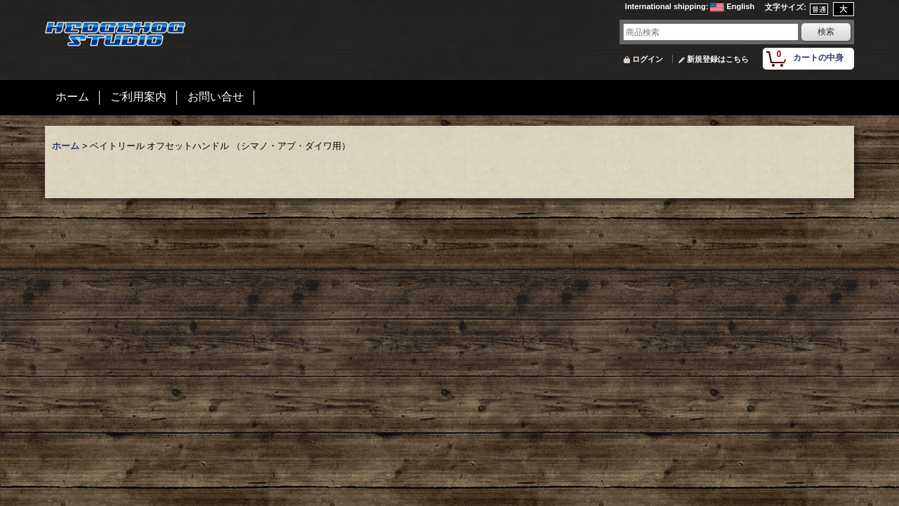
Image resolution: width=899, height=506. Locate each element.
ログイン (647, 59)
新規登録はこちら (718, 59)
